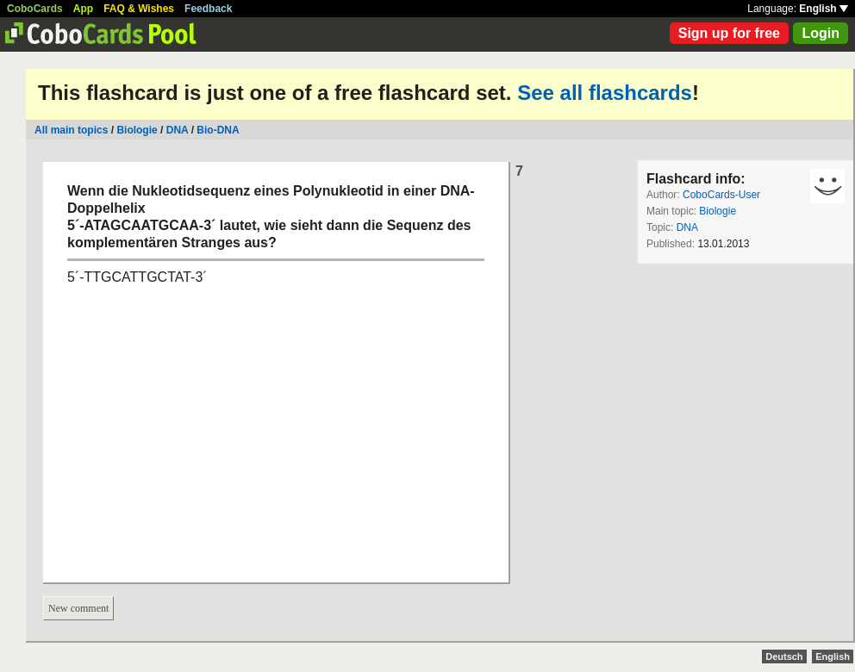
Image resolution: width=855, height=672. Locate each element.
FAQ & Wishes (138, 9)
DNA (177, 130)
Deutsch (783, 656)
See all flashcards (604, 92)
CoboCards (35, 9)
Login (820, 33)
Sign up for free (729, 33)
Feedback (208, 9)
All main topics (71, 130)
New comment (78, 608)
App (83, 9)
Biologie (136, 130)
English (823, 9)
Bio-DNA (218, 130)
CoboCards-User (721, 195)
